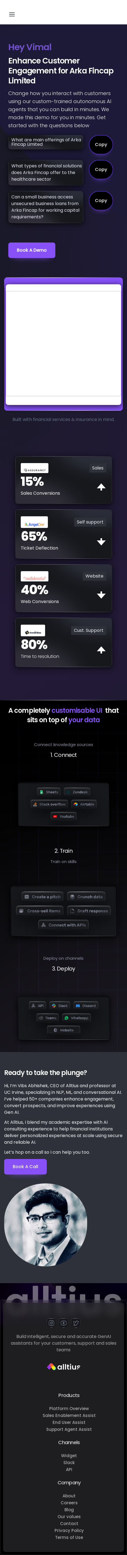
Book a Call (25, 1166)
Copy (101, 144)
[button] (11, 12)
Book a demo (32, 250)
